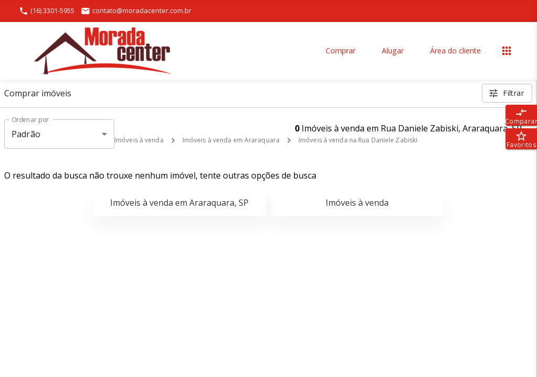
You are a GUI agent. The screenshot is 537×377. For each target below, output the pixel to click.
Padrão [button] (26, 134)
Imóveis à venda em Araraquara (231, 140)
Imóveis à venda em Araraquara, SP (179, 202)
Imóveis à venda (139, 140)
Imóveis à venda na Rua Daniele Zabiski (357, 140)
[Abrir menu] (506, 50)
